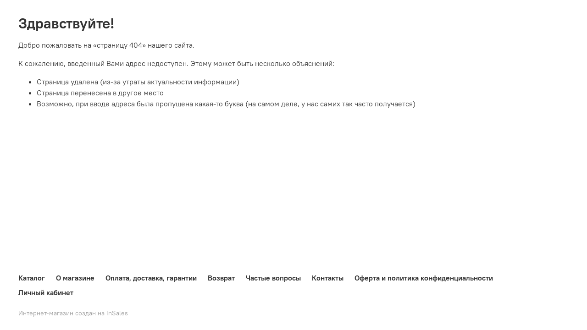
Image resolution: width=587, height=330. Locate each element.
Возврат (221, 277)
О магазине (75, 277)
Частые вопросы (273, 277)
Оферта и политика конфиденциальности (423, 277)
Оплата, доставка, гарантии (151, 277)
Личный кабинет (45, 292)
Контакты (327, 277)
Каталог (31, 277)
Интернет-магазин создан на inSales (73, 313)
